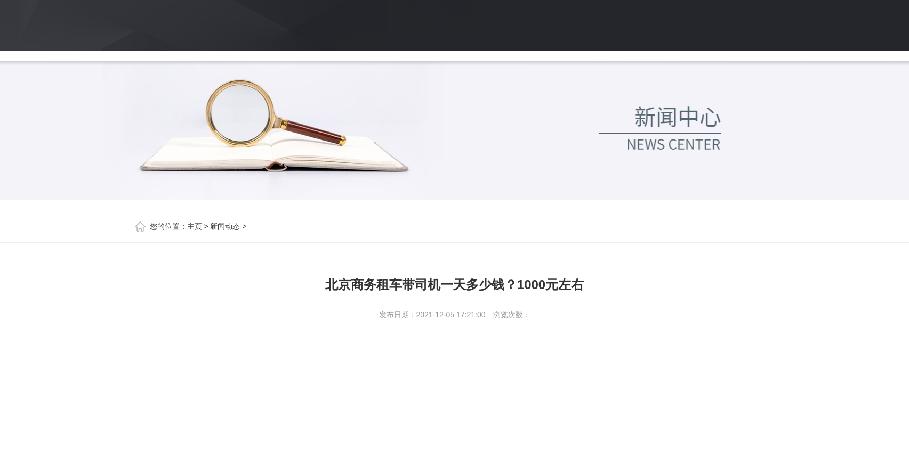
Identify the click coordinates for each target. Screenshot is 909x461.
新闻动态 (225, 226)
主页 (194, 226)
